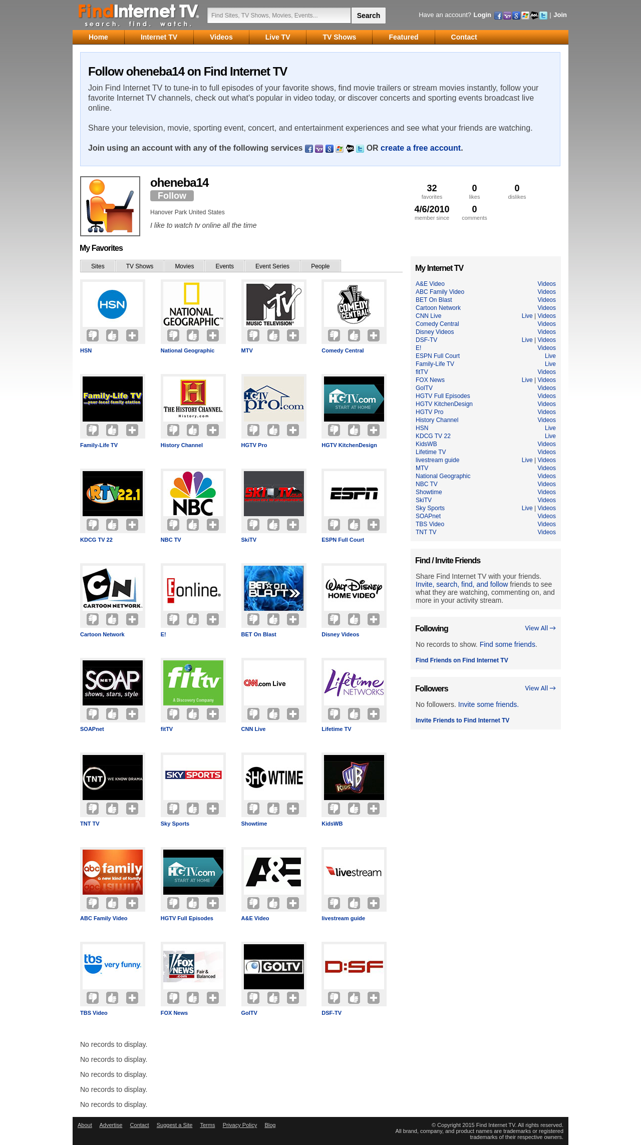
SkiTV (249, 540)
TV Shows (140, 266)
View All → (540, 628)
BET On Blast (258, 634)
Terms (207, 1125)
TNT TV (90, 824)
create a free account (421, 148)
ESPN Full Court (343, 540)
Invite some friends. (488, 704)
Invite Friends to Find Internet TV (462, 720)
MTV (247, 350)
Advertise (110, 1125)
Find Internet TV (139, 15)
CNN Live (253, 729)
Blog (269, 1125)
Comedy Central (343, 350)
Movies (184, 266)
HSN (86, 350)
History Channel (182, 445)
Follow (172, 196)
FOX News (174, 1013)
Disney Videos (340, 634)
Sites (98, 266)
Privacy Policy (240, 1125)
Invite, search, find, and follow (462, 584)
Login (482, 15)
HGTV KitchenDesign (349, 445)
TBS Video (94, 1013)
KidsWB (332, 824)
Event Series (272, 266)
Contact (139, 1125)
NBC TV (171, 540)
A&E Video (255, 918)
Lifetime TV (336, 729)
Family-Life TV (99, 445)
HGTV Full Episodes (187, 918)
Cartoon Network (102, 634)
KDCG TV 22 (96, 540)
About (85, 1125)
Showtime (254, 824)
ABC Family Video (104, 918)
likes (474, 191)
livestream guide (343, 918)
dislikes (517, 191)
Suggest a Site (175, 1125)
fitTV (167, 729)
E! (163, 634)
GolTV (249, 1013)
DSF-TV (332, 1013)
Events (224, 266)
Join (560, 15)
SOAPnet (92, 729)
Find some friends (507, 644)
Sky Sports (175, 824)
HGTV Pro (254, 445)
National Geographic (188, 350)
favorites (432, 191)
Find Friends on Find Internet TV (462, 660)
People (320, 266)
